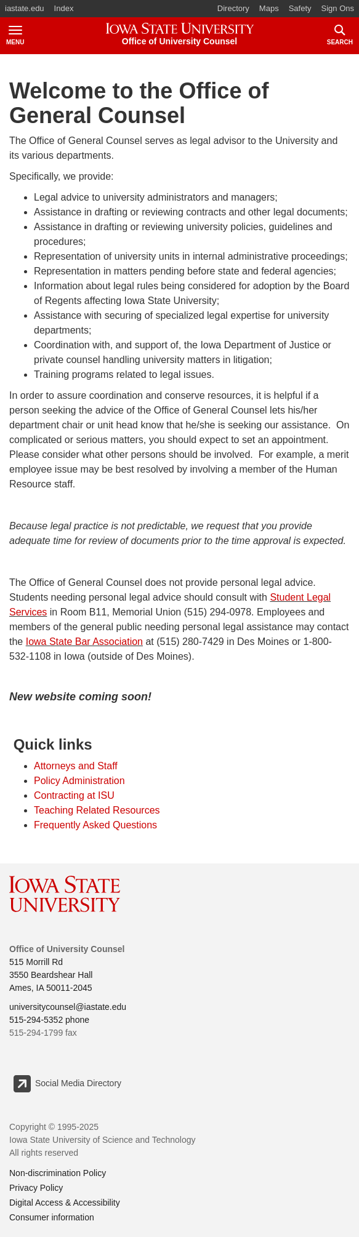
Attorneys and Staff (76, 766)
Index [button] (64, 8)
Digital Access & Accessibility (64, 1202)
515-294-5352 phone (49, 1020)
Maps (269, 8)
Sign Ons (337, 8)
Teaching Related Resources (97, 810)
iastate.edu (24, 8)
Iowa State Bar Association (84, 641)
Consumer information (51, 1217)
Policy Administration (79, 780)
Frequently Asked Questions (95, 825)
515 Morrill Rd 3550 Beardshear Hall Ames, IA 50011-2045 (50, 975)
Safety (300, 8)
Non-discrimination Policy (57, 1173)
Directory (233, 8)
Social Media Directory (66, 1084)
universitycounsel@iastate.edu (67, 1007)
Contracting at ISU (74, 795)
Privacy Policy (36, 1188)
